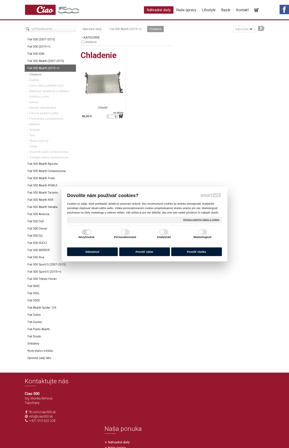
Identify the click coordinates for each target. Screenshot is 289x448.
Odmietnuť (92, 251)
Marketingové (203, 237)
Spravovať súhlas (199, 439)
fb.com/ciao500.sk (42, 412)
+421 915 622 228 (42, 421)
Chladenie (91, 42)
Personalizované (125, 237)
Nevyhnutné (87, 237)
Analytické (164, 237)
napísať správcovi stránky (134, 439)
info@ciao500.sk (41, 416)
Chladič (103, 107)
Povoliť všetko (196, 251)
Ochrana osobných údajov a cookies (201, 219)
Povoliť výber (144, 251)
